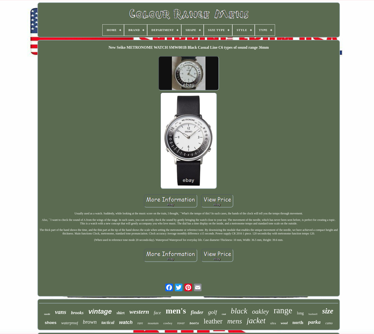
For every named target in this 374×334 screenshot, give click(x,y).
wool (284, 323)
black (239, 311)
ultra (273, 323)
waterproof (69, 323)
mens (234, 321)
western (139, 311)
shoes (51, 322)
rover (181, 323)
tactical (107, 322)
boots (194, 323)
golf (212, 312)
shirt (121, 313)
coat (224, 314)
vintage (100, 311)
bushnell (312, 314)
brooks (77, 312)
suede (47, 314)
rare (140, 323)
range (283, 310)
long (300, 313)
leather (213, 321)
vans (60, 312)
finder (197, 312)
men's (176, 310)
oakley (260, 311)
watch (126, 322)
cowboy (167, 323)
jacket (256, 320)
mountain (153, 323)
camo (328, 323)
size (327, 311)
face (157, 312)
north (297, 322)
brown (90, 322)
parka (314, 322)
